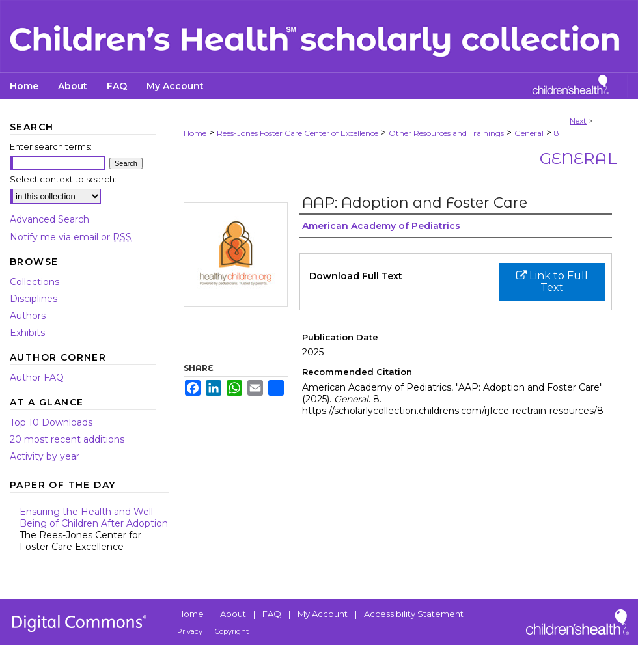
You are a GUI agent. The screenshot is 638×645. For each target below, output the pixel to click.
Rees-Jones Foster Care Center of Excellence (297, 133)
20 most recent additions (67, 439)
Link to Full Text (552, 281)
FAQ (271, 614)
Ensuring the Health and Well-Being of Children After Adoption (94, 529)
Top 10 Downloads (51, 422)
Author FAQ (37, 377)
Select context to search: (63, 179)
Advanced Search (49, 219)
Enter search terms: (51, 146)
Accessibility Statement (414, 614)
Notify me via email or (71, 237)
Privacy (189, 631)
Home (195, 133)
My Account (323, 614)
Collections (34, 282)
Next (578, 121)
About (233, 614)
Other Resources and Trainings (446, 133)
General (529, 133)
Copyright (232, 631)
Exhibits (27, 332)
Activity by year (44, 456)
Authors (28, 316)
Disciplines (33, 299)
